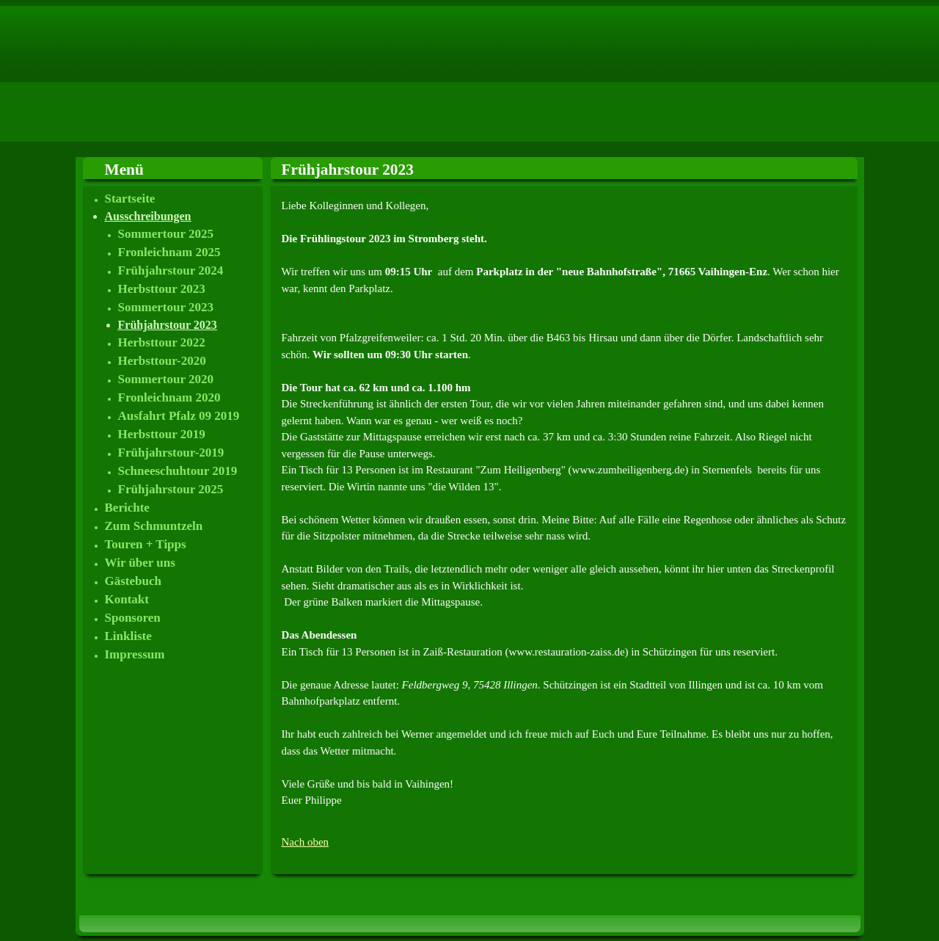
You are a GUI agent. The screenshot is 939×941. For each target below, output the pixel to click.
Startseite (130, 199)
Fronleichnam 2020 (169, 397)
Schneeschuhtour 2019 (178, 471)
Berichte (127, 508)
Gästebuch (133, 581)
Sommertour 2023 (165, 307)
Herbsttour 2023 (161, 289)
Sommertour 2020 (165, 379)
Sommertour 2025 (165, 234)
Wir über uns (140, 563)
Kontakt (127, 599)
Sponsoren (133, 618)
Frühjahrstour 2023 (167, 325)
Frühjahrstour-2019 (171, 452)
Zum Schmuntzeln (154, 526)
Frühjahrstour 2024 (171, 270)
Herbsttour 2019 (161, 434)
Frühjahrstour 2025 (171, 489)
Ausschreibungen (148, 216)
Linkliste (128, 636)
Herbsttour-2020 (162, 361)
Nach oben (305, 842)
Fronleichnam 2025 (169, 252)
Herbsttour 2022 (161, 342)
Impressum (135, 654)
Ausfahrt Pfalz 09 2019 (179, 416)
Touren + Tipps (145, 544)
